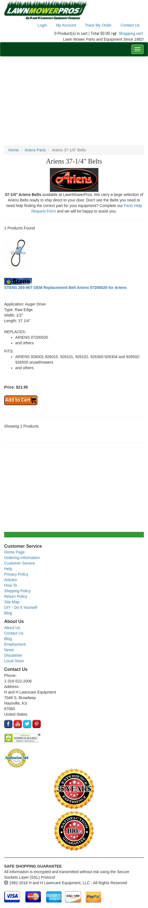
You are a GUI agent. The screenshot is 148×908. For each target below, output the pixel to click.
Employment (15, 644)
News (9, 650)
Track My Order (98, 25)
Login (42, 25)
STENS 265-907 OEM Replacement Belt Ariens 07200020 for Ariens (65, 287)
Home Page (14, 552)
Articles (10, 580)
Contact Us (130, 25)
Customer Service (19, 563)
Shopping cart (131, 33)
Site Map (11, 602)
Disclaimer (13, 655)
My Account (66, 25)
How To (10, 585)
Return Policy (15, 596)
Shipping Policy (17, 591)
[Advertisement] (74, 100)
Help (8, 568)
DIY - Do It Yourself (20, 607)
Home (13, 150)
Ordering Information (22, 557)
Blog (8, 613)
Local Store (14, 661)
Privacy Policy (16, 574)
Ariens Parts (35, 150)
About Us (12, 627)
